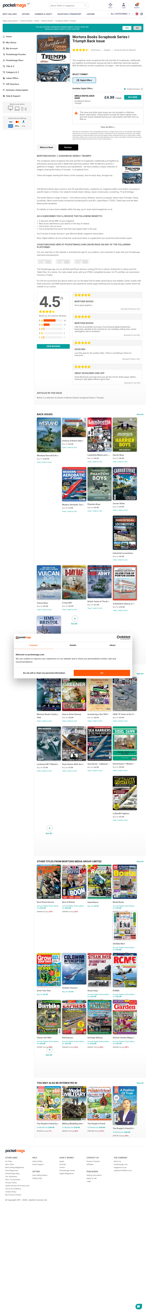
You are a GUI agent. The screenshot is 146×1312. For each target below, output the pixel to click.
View (39, 464)
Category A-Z (11, 72)
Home (7, 36)
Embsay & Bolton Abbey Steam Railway (76, 441)
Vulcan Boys (42, 613)
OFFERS (25, 14)
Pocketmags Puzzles (14, 54)
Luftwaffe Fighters (99, 885)
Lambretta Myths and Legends (103, 457)
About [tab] (112, 645)
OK (101, 673)
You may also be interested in (57, 1188)
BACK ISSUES (45, 414)
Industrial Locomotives (101, 561)
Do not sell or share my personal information (44, 673)
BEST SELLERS (10, 14)
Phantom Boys (43, 561)
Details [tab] (73, 645)
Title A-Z (8, 66)
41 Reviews (96, 50)
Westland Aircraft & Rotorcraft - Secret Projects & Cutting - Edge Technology (49, 458)
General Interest (26, 21)
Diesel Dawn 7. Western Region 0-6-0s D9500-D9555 (76, 885)
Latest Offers (10, 78)
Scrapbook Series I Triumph (65, 21)
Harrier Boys (69, 509)
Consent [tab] (33, 645)
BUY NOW (132, 97)
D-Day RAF (69, 613)
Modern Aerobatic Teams (102, 509)
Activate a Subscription (15, 90)
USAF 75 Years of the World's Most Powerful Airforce (49, 832)
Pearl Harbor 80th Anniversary (103, 832)
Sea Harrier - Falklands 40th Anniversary (49, 885)
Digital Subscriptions (10, 21)
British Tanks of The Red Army (103, 612)
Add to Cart (47, 464)
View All (140, 414)
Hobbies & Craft (43, 14)
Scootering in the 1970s (101, 780)
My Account (10, 48)
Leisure (91, 14)
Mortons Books (47, 21)
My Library (9, 42)
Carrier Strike (70, 560)
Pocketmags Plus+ (13, 60)
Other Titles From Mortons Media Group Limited (69, 932)
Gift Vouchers (11, 84)
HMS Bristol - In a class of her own (49, 716)
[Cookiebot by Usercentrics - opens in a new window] (118, 638)
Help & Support (11, 96)
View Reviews (53, 346)
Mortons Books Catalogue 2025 (49, 780)
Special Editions (48, 737)
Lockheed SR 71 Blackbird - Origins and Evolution (76, 832)
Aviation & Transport (69, 14)
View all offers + (108, 127)
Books (37, 21)
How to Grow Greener (73, 780)
